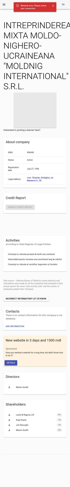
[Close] (53, 6)
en (63, 4)
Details (11, 363)
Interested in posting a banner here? (21, 130)
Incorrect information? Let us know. (26, 299)
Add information (15, 326)
